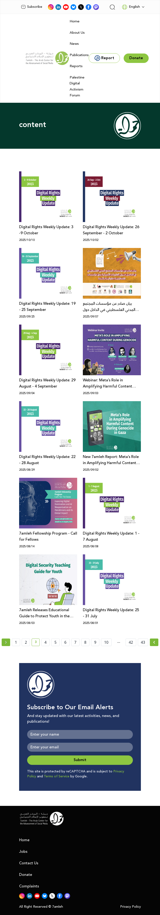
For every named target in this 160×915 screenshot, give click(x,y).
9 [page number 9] (95, 642)
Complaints (29, 886)
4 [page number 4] (45, 642)
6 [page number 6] (65, 642)
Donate (25, 875)
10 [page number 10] (106, 642)
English (131, 7)
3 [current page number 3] (37, 642)
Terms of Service (56, 776)
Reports (76, 66)
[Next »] (154, 642)
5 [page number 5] (55, 642)
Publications (79, 55)
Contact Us (28, 863)
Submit (80, 760)
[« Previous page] (6, 642)
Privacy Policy (130, 906)
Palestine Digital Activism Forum (77, 86)
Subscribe (31, 6)
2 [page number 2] (26, 642)
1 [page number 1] (16, 642)
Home (75, 21)
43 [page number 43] (143, 642)
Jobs (23, 851)
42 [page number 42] (131, 642)
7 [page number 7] (75, 642)
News (74, 43)
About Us (77, 32)
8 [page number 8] (85, 642)
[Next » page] (154, 642)
